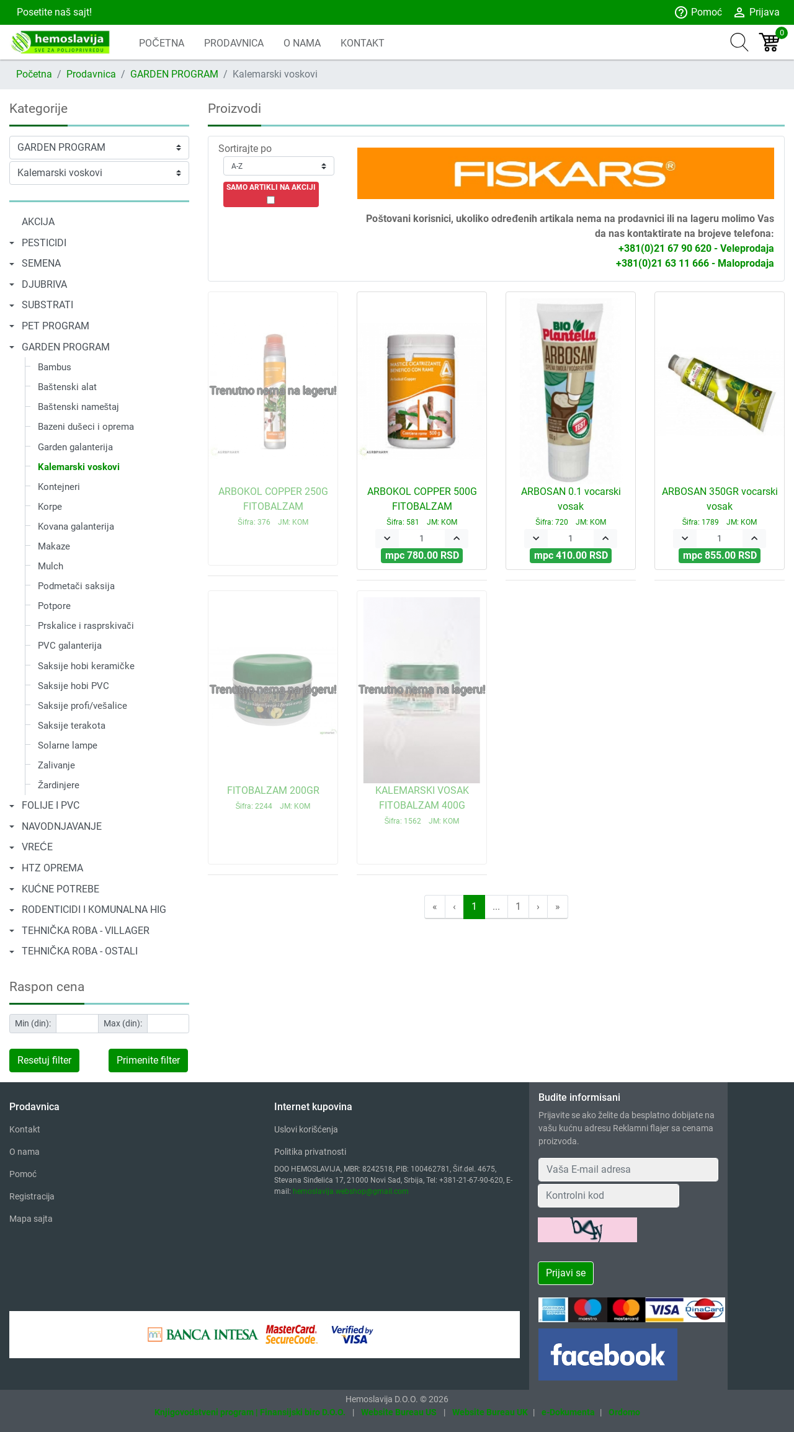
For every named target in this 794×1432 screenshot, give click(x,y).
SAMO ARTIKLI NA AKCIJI (271, 187)
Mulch (50, 566)
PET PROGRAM (55, 326)
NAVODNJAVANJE (62, 826)
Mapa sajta (31, 1219)
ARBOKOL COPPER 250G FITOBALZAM (273, 506)
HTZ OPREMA (52, 868)
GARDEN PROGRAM (174, 74)
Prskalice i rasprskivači (86, 625)
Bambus (54, 367)
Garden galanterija (75, 447)
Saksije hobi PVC (73, 686)
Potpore (54, 605)
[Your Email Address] (628, 1169)
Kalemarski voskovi (79, 467)
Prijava (756, 12)
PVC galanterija (70, 645)
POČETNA (161, 43)
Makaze (54, 546)
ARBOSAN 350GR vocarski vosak (720, 506)
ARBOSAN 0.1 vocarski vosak (571, 506)
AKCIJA (38, 222)
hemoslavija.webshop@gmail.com (351, 1191)
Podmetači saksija (76, 586)
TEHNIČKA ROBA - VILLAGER (85, 930)
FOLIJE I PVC (50, 805)
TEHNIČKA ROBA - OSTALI (80, 951)
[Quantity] (421, 538)
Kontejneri (59, 486)
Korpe (50, 506)
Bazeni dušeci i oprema (86, 426)
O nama (24, 1152)
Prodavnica (91, 74)
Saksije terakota (71, 725)
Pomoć (698, 12)
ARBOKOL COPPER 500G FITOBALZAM (422, 506)
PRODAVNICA (234, 43)
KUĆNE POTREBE (60, 889)
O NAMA (302, 43)
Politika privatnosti (310, 1152)
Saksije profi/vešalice (82, 705)
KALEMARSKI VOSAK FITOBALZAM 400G (422, 805)
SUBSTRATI (47, 305)
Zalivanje (56, 765)
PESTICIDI (44, 243)
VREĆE (37, 847)
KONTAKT (363, 43)
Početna (34, 74)
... (496, 906)
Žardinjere (58, 785)
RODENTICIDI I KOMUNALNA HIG (94, 909)
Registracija (32, 1196)
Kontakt (24, 1129)
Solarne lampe (67, 745)
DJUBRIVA (44, 284)
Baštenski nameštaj (78, 406)
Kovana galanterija (76, 526)
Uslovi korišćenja (306, 1129)
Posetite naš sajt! (53, 12)
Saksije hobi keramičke (86, 666)
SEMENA (41, 263)
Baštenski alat (67, 387)
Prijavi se (566, 1273)
